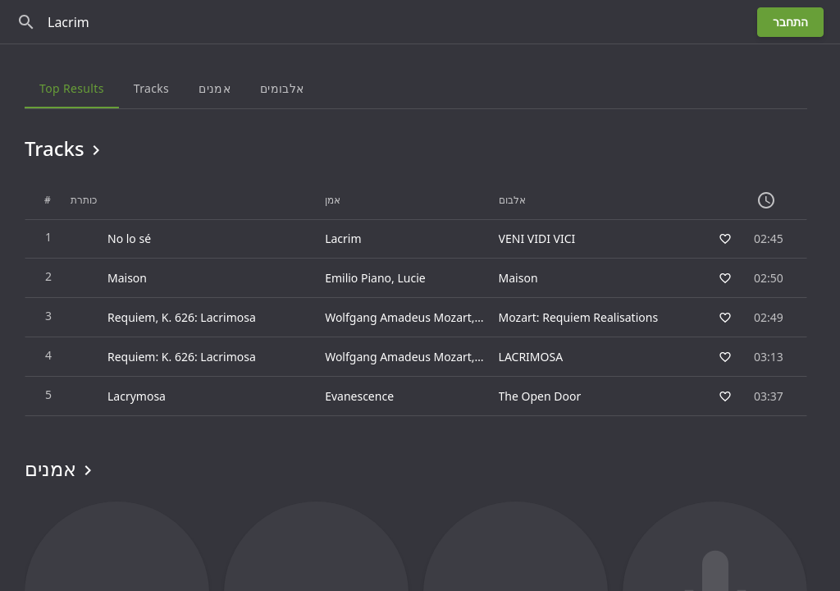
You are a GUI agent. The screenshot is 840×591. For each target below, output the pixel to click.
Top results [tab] (71, 88)
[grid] (416, 298)
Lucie (411, 278)
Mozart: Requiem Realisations (579, 317)
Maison (518, 278)
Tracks (65, 148)
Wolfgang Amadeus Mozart (398, 317)
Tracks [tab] (151, 88)
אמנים (61, 469)
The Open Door (540, 396)
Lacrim (343, 238)
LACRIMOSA (531, 356)
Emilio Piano (358, 278)
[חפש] (26, 22)
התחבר (790, 22)
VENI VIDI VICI (537, 238)
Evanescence (359, 396)
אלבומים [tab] (282, 88)
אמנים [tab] (215, 88)
